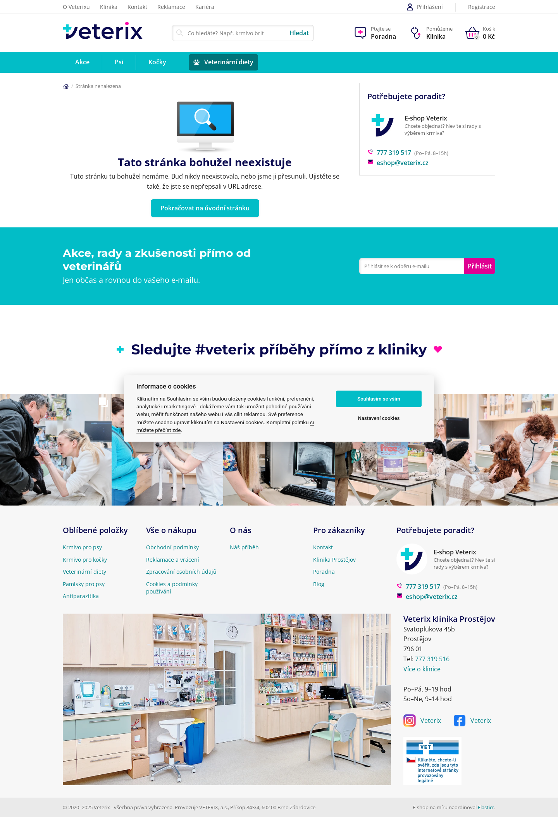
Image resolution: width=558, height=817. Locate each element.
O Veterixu (76, 6)
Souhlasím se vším (378, 399)
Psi (119, 62)
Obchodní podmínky (172, 547)
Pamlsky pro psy (84, 584)
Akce (82, 62)
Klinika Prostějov (334, 559)
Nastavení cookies (379, 418)
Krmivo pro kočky (85, 559)
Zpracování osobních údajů (181, 571)
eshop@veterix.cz (398, 162)
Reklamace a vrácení (172, 559)
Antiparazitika (81, 596)
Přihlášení (424, 7)
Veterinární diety (228, 62)
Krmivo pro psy (82, 547)
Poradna (324, 571)
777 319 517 (389, 152)
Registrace (481, 7)
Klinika (108, 6)
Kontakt (137, 6)
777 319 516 (432, 659)
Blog (318, 584)
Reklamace (171, 6)
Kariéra (204, 6)
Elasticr (486, 807)
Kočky (157, 62)
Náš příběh (244, 547)
